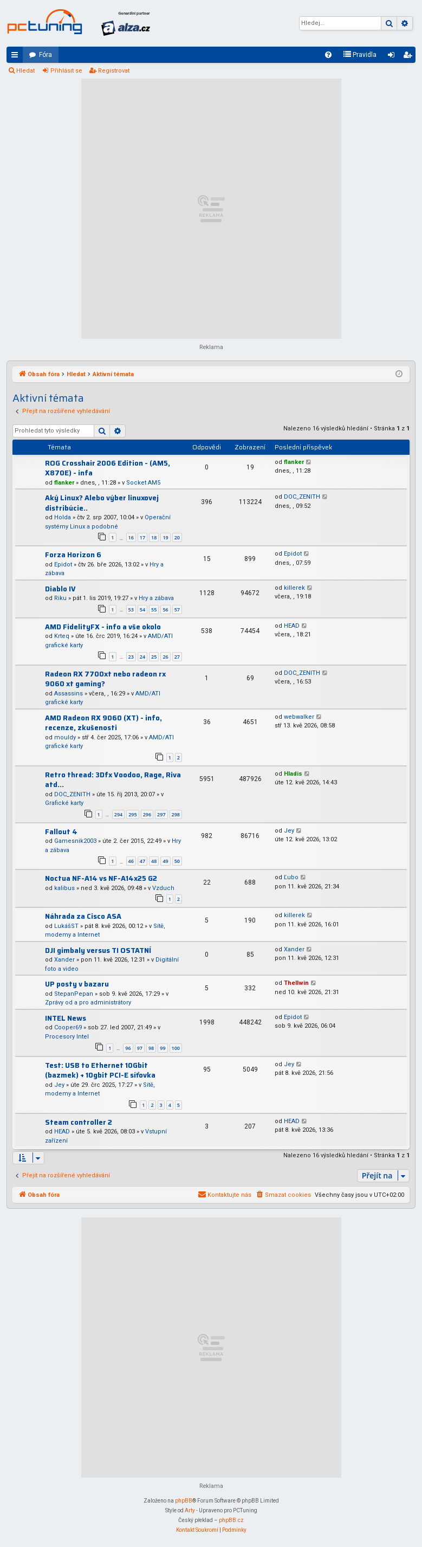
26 (165, 656)
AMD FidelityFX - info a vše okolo (103, 627)
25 (154, 656)
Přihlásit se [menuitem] (393, 57)
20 (177, 537)
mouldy (65, 737)
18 (154, 537)
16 (131, 537)
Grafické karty (64, 803)
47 (142, 861)
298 (176, 814)
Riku (60, 598)
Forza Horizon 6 (73, 554)
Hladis (293, 773)
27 (177, 656)
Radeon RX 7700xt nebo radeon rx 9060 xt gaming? (105, 679)
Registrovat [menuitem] (409, 57)
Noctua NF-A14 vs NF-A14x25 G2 (101, 878)
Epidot (63, 564)
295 (132, 814)
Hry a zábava (156, 598)
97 (139, 1048)
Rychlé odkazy (17, 57)
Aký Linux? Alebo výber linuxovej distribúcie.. (102, 503)
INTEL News (65, 1018)
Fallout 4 (61, 831)
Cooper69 (68, 1027)
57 (177, 609)
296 (147, 814)
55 (154, 609)
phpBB (183, 1501)
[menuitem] (328, 55)
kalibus (64, 888)
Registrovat (113, 70)
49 (165, 861)
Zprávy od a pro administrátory (88, 1002)
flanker (64, 482)
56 (165, 609)
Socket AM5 (143, 482)
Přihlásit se (66, 70)
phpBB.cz (231, 1520)
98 (151, 1048)
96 (128, 1048)
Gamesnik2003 (75, 841)
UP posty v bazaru (77, 984)
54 (142, 609)
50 (177, 861)
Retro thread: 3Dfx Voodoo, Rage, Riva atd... (113, 780)
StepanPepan (73, 993)
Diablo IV (60, 589)
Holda (62, 517)
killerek (294, 587)
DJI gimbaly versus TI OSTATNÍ (98, 950)
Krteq (61, 636)
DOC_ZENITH (302, 496)
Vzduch (163, 888)
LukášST (66, 926)
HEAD (292, 625)
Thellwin (296, 983)
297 (161, 814)
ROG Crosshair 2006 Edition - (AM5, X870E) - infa (107, 468)
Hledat (25, 70)
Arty (190, 1510)
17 (142, 537)
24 (142, 656)
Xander (64, 959)
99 (162, 1048)
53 (131, 609)
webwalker (299, 716)
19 (165, 537)
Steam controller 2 (78, 1122)
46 (131, 861)
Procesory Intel (67, 1036)
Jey (289, 830)
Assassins (68, 693)
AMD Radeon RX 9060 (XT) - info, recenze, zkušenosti (103, 723)
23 (131, 656)
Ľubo (291, 877)
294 (118, 814)
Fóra (45, 55)
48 (154, 861)
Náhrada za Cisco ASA (83, 916)
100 (176, 1048)
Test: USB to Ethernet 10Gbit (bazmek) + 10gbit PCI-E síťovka (100, 1070)
